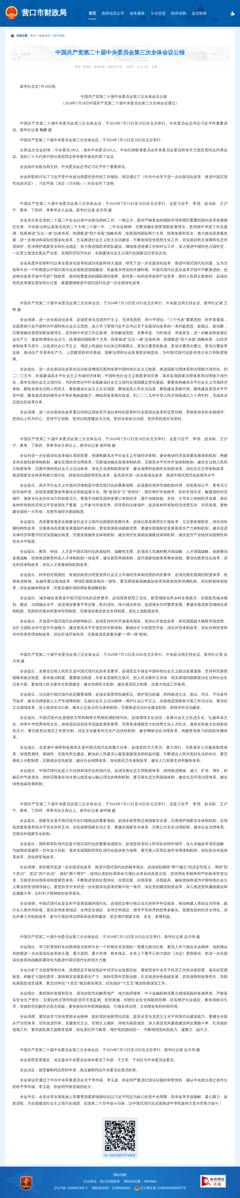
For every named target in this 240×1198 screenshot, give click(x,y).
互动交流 (157, 13)
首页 (92, 13)
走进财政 (199, 13)
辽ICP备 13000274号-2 (71, 1188)
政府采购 (178, 13)
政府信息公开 (113, 13)
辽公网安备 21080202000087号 (163, 1188)
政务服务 (137, 13)
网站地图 (120, 1175)
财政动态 (44, 35)
